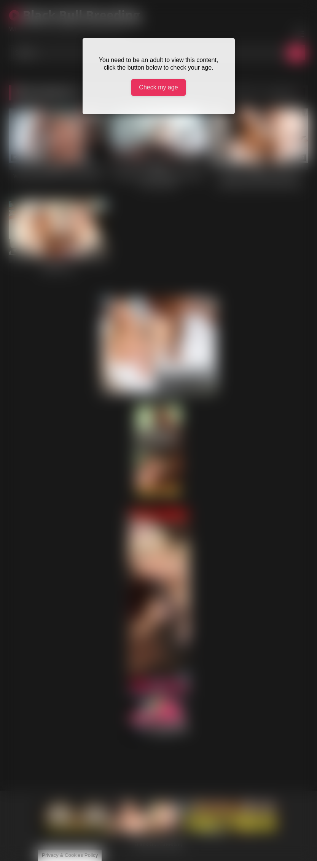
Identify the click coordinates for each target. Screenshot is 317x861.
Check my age (158, 87)
